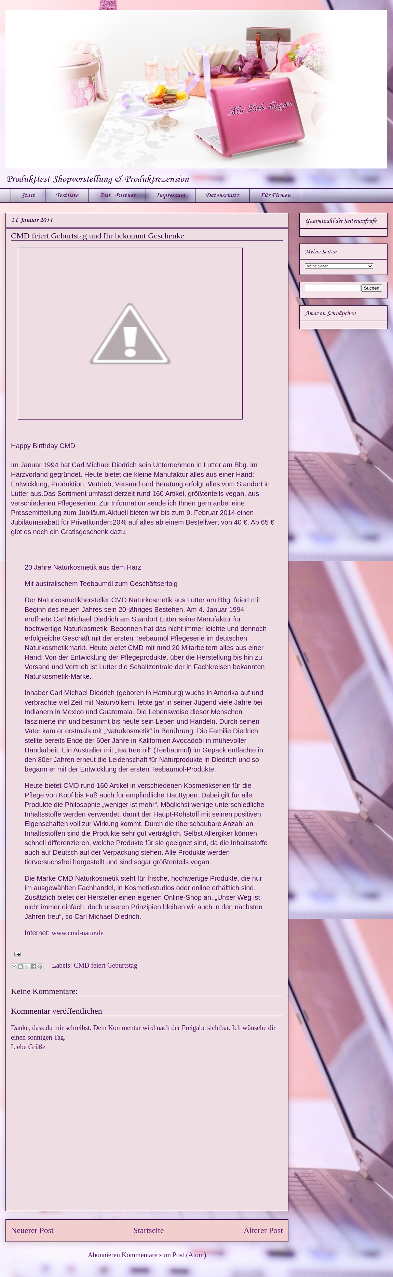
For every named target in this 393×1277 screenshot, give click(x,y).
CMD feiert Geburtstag (105, 965)
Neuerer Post (32, 1230)
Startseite (148, 1230)
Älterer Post (263, 1230)
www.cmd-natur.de (77, 933)
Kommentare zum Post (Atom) (164, 1255)
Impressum (170, 195)
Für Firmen (275, 195)
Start (28, 195)
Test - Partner (117, 195)
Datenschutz (222, 195)
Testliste (67, 195)
